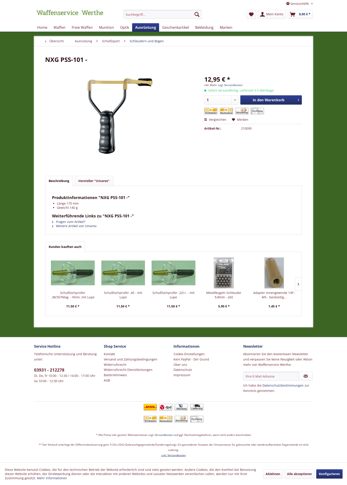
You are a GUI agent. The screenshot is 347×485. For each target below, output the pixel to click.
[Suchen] (197, 14)
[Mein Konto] (272, 14)
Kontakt (109, 354)
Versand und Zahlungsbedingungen (130, 359)
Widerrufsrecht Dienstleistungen (128, 370)
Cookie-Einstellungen (189, 354)
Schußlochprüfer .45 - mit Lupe (123, 295)
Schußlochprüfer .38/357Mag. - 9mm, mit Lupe (72, 295)
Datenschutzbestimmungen (283, 385)
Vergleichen (215, 119)
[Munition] (106, 27)
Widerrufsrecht (115, 364)
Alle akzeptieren (299, 474)
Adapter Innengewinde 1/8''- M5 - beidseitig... (274, 295)
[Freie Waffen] (82, 27)
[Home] (42, 27)
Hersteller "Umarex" (94, 181)
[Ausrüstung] (145, 27)
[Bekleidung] (204, 27)
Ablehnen (273, 474)
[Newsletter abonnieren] (306, 376)
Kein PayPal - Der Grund (191, 359)
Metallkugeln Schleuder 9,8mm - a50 (223, 295)
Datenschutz (183, 370)
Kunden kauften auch (65, 247)
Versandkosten (164, 435)
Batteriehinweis (115, 375)
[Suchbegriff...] (162, 14)
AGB (107, 380)
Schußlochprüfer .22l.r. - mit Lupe (173, 295)
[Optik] (124, 27)
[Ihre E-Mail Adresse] (271, 376)
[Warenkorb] (300, 14)
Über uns (180, 364)
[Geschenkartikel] (175, 27)
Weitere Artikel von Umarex (74, 226)
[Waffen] (59, 27)
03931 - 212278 (49, 370)
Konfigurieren (329, 474)
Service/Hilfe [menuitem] (298, 4)
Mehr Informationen (52, 478)
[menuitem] (162, 16)
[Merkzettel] (251, 14)
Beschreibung (59, 181)
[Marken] (226, 27)
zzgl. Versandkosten (230, 85)
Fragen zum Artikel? (68, 222)
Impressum (182, 375)
